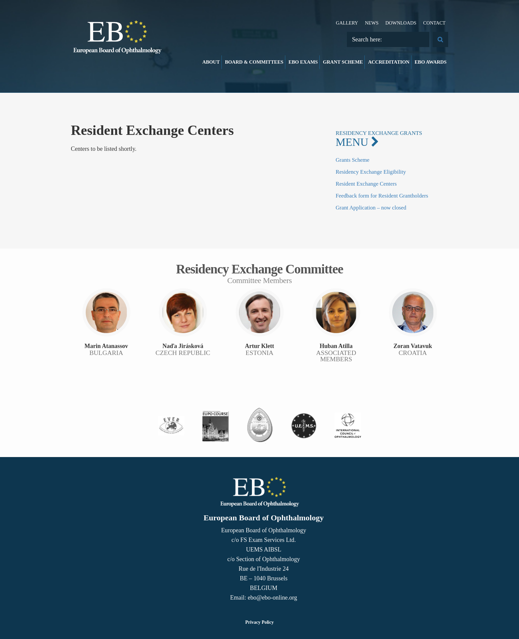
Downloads (400, 23)
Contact (434, 23)
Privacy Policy (259, 622)
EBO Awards (431, 62)
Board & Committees (254, 62)
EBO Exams (303, 62)
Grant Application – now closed (371, 207)
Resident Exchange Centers (366, 184)
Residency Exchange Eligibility (371, 172)
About (211, 62)
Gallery (347, 23)
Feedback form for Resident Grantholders (382, 196)
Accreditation (388, 62)
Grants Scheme (352, 160)
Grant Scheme (343, 62)
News (371, 23)
